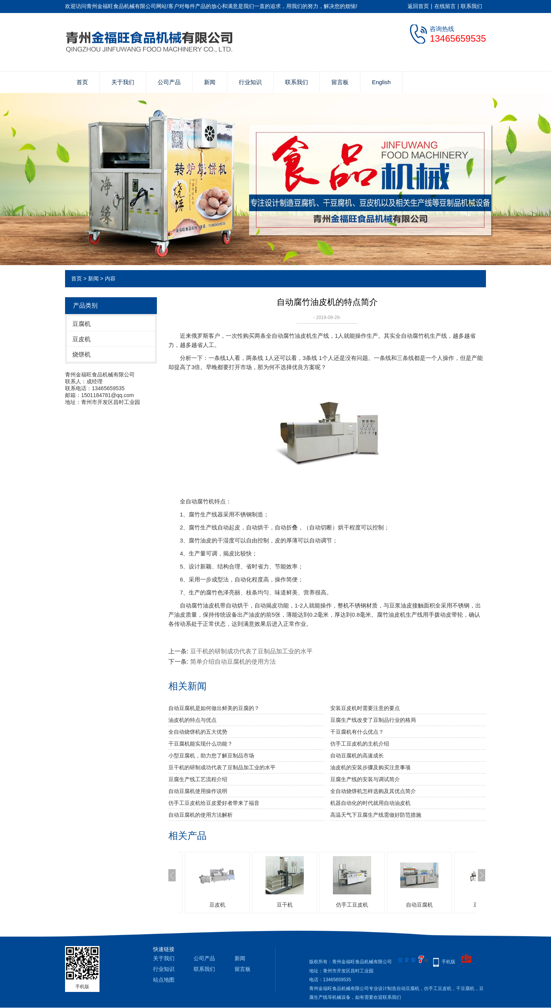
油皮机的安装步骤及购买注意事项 (370, 767)
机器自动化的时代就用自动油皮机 (370, 803)
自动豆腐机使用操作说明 (197, 791)
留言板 (340, 82)
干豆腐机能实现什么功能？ (200, 744)
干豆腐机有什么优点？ (357, 732)
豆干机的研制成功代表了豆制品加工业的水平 (251, 651)
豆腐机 (81, 324)
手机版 (448, 961)
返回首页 (418, 6)
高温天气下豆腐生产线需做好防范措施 (375, 815)
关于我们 (122, 82)
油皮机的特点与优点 (192, 720)
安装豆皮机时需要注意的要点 (365, 708)
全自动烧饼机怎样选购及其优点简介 (373, 791)
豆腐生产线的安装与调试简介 (365, 779)
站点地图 (163, 980)
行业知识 (250, 82)
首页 (82, 82)
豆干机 (285, 905)
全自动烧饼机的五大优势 (197, 732)
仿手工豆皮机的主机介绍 (359, 744)
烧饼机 (81, 354)
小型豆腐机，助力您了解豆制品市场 (211, 755)
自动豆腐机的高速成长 (357, 755)
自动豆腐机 (419, 905)
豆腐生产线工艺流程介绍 (197, 779)
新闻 (209, 82)
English (381, 82)
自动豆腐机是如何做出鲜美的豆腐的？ (213, 708)
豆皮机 (81, 339)
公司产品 (169, 82)
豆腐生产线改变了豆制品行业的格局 (373, 720)
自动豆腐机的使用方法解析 (200, 815)
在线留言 (445, 6)
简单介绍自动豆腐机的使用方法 (233, 661)
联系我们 (471, 6)
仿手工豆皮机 (352, 905)
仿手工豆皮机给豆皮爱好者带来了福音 (213, 803)
